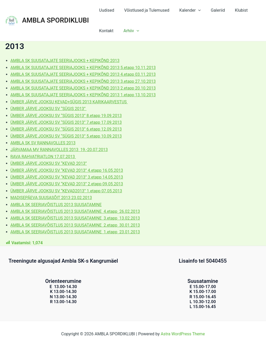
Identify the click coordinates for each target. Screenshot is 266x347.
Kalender (185, 10)
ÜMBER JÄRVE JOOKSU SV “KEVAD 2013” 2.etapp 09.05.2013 (67, 183)
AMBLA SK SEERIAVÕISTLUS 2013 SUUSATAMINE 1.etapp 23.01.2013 (76, 231)
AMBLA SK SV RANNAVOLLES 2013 (43, 142)
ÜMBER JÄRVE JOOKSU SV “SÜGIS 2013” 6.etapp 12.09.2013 (67, 129)
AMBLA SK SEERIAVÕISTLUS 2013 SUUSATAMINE (56, 204)
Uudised (105, 10)
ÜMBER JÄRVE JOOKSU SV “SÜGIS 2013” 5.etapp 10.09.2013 (67, 136)
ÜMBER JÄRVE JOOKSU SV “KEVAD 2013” (49, 163)
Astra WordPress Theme (182, 333)
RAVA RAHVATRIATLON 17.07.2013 (43, 156)
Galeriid (212, 10)
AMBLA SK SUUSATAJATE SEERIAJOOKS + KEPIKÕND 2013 (65, 60)
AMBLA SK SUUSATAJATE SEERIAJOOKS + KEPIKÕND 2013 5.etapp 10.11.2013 (84, 67)
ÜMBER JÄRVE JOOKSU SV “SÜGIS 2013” (49, 108)
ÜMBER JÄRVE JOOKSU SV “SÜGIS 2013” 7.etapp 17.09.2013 (67, 122)
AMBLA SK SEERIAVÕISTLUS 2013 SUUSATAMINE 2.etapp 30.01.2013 (76, 225)
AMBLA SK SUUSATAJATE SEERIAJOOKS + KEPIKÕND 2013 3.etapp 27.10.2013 (84, 81)
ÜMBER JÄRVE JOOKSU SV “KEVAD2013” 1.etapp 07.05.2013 (67, 190)
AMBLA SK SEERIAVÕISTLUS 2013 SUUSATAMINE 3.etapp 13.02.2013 (76, 218)
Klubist (233, 10)
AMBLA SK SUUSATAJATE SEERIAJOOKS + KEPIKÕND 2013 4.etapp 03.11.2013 (84, 74)
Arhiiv (128, 31)
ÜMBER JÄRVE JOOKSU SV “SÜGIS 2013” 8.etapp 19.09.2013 (67, 115)
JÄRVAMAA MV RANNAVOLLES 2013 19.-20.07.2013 (59, 149)
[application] (194, 10)
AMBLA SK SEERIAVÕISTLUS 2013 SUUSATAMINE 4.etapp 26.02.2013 (76, 211)
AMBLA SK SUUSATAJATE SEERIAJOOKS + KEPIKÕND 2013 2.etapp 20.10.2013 (84, 88)
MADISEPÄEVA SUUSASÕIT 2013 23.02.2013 (51, 197)
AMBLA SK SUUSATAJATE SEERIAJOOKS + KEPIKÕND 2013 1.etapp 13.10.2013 (84, 94)
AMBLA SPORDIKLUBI (55, 20)
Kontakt (105, 30)
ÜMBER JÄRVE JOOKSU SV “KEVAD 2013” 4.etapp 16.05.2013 (67, 170)
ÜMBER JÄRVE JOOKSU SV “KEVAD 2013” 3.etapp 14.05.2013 (67, 177)
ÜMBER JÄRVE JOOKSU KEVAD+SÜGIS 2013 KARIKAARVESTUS (70, 101)
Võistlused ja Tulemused (144, 10)
